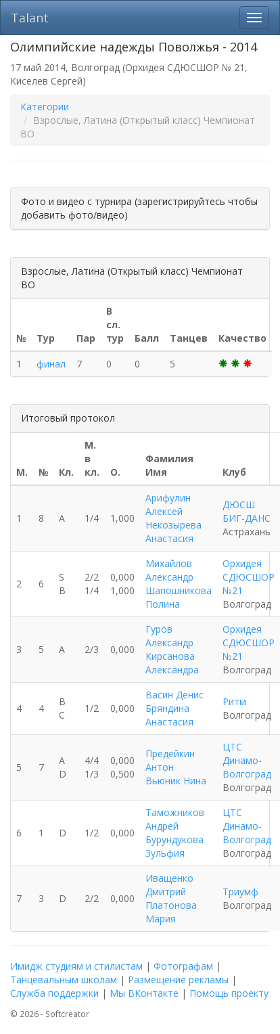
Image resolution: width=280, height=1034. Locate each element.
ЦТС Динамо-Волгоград (247, 760)
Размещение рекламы (178, 979)
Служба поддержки (54, 993)
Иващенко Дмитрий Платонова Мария (171, 898)
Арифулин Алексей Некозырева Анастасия (173, 518)
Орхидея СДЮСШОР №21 (249, 577)
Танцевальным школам (63, 979)
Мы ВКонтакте (144, 993)
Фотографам (183, 966)
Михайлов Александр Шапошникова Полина (178, 583)
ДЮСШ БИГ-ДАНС (247, 511)
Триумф (240, 891)
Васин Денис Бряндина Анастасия (174, 708)
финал (51, 363)
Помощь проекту (229, 993)
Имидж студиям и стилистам (76, 966)
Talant (30, 17)
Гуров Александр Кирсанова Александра (172, 649)
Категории (44, 106)
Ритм (234, 701)
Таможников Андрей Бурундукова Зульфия (174, 832)
